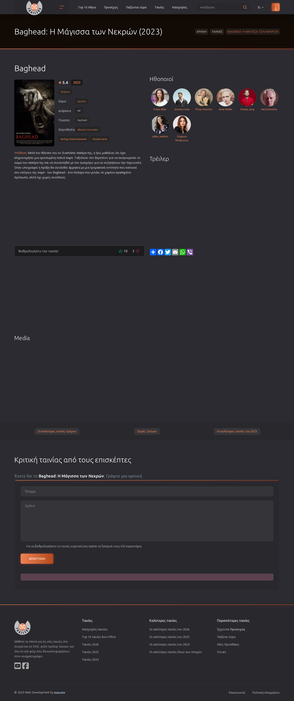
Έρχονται (231, 629)
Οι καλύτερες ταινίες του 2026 (169, 629)
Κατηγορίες (179, 7)
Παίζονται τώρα (136, 7)
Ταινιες (217, 31)
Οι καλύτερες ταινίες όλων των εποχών (175, 652)
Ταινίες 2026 (90, 644)
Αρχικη (202, 31)
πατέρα (82, 153)
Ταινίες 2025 (90, 652)
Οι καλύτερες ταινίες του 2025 (169, 637)
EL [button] (261, 7)
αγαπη (120, 172)
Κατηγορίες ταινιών (95, 629)
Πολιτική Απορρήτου (266, 692)
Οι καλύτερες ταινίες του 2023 (237, 431)
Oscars (221, 652)
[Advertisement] (79, 210)
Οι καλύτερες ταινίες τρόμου (57, 431)
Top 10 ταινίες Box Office (99, 637)
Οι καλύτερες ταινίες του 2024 (169, 644)
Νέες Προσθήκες (228, 644)
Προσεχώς (111, 7)
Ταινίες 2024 (90, 659)
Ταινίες (159, 7)
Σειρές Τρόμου (147, 431)
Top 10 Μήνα (87, 7)
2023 (76, 82)
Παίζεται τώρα (226, 637)
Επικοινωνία (237, 692)
